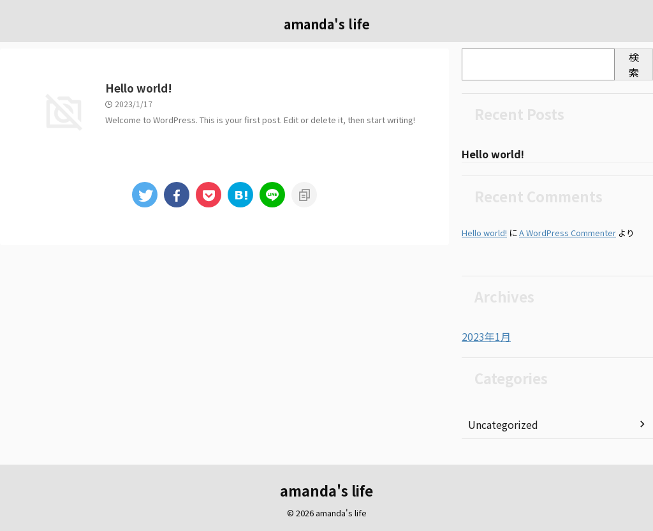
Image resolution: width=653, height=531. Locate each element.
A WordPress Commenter (567, 233)
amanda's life (327, 24)
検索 (634, 64)
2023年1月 (483, 337)
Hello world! (200, 88)
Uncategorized (500, 424)
